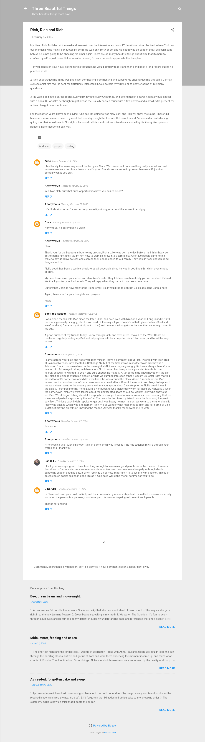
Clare (48, 222)
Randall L (50, 461)
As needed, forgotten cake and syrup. (58, 679)
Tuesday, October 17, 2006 (71, 461)
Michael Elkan (110, 732)
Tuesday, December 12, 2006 (71, 489)
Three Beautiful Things (54, 8)
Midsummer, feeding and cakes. (54, 638)
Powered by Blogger (102, 725)
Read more (167, 626)
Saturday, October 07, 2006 (74, 421)
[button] (173, 30)
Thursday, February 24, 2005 (75, 241)
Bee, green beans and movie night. (55, 596)
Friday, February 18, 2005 (64, 161)
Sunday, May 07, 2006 (71, 354)
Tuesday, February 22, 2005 (74, 185)
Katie (48, 161)
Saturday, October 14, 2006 (74, 439)
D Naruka (50, 489)
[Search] (180, 9)
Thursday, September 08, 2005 (82, 313)
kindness (44, 146)
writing (70, 146)
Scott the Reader (55, 313)
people (58, 146)
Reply (48, 178)
